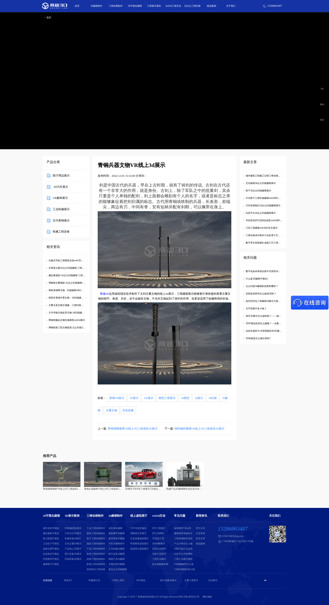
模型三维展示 (167, 398)
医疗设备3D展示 (73, 554)
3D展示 (134, 398)
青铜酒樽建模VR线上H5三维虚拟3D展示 (133, 428)
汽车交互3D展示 (73, 533)
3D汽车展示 (60, 186)
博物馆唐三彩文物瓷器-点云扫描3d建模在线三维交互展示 (78, 327)
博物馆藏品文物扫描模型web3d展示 (67, 320)
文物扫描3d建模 (116, 564)
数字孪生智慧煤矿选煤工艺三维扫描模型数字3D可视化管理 (276, 242)
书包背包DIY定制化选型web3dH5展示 (265, 220)
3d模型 (185, 398)
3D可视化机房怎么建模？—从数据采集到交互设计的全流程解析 (278, 323)
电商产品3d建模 (116, 559)
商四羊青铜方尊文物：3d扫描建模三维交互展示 (73, 297)
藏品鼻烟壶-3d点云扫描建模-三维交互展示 (70, 275)
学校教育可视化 (51, 559)
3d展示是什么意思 (183, 548)
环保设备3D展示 (73, 559)
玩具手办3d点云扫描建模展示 (261, 213)
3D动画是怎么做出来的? (258, 338)
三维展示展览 (154, 6)
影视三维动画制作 (96, 564)
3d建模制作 (96, 6)
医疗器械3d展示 (168, 580)
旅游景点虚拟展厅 (139, 548)
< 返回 (47, 17)
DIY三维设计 (159, 528)
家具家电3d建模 (116, 538)
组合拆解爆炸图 (160, 564)
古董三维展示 (191, 580)
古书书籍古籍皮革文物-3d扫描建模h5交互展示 (72, 312)
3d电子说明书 (159, 554)
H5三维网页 (158, 533)
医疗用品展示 (61, 175)
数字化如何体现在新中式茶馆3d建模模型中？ (269, 271)
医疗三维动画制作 (96, 538)
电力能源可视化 (51, 538)
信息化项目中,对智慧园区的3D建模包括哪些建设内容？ (274, 331)
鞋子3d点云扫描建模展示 (258, 190)
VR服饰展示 (60, 198)
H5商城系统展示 (73, 528)
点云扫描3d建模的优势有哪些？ (262, 286)
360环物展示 (158, 543)
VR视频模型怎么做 (184, 564)
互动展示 (212, 580)
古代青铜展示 (61, 220)
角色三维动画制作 (96, 554)
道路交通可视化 (51, 548)
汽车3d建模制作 (116, 543)
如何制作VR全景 (182, 528)
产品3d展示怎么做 (183, 543)
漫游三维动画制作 (96, 543)
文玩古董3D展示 (73, 543)
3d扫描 (212, 398)
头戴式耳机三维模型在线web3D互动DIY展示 (72, 260)
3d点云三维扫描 (192, 6)
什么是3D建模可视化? (257, 278)
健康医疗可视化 (51, 564)
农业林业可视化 (51, 554)
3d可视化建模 (135, 6)
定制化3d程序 (159, 548)
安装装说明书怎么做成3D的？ (261, 293)
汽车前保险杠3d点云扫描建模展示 (263, 205)
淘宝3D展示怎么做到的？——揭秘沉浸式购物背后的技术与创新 (278, 316)
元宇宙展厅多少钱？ (256, 308)
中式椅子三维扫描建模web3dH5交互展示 (266, 198)
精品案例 (211, 6)
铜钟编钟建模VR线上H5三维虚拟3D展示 (200, 428)
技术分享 (200, 538)
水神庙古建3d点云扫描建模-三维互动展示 (70, 268)
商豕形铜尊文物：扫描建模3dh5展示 (67, 290)
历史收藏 (128, 410)
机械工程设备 (61, 231)
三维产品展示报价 (183, 559)
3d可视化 (140, 580)
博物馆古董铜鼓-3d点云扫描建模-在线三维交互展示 (75, 283)
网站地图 (207, 596)
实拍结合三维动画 (96, 569)
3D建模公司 (94, 580)
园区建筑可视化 (51, 533)
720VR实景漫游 (138, 528)
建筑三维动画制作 (96, 533)
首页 (77, 6)
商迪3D (104, 293)
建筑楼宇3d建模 (116, 533)
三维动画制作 (116, 6)
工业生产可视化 (51, 543)
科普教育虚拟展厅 (139, 543)
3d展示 (199, 398)
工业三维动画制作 (96, 528)
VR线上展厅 (118, 580)
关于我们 (230, 6)
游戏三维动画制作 (96, 559)
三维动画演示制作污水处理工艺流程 (264, 235)
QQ (322, 89)
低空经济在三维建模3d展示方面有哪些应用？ (269, 301)
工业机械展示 (61, 209)
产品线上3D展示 (73, 548)
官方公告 (200, 528)
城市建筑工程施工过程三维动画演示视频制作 (269, 175)
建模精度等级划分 (183, 533)
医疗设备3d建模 (116, 554)
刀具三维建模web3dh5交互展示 (262, 228)
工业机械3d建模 (116, 548)
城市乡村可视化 (51, 528)
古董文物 (111, 410)
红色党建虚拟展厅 (139, 538)
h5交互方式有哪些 (183, 554)
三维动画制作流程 (183, 538)
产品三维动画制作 (96, 548)
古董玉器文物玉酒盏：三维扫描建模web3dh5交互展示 (76, 305)
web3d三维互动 (173, 6)
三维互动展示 (159, 559)
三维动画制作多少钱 (184, 569)
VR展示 (148, 398)
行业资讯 (200, 533)
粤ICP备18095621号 (189, 596)
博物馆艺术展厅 (138, 533)
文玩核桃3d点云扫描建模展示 (261, 183)
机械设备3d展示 (73, 538)
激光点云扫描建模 (117, 569)
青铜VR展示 (116, 398)
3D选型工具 (158, 538)
